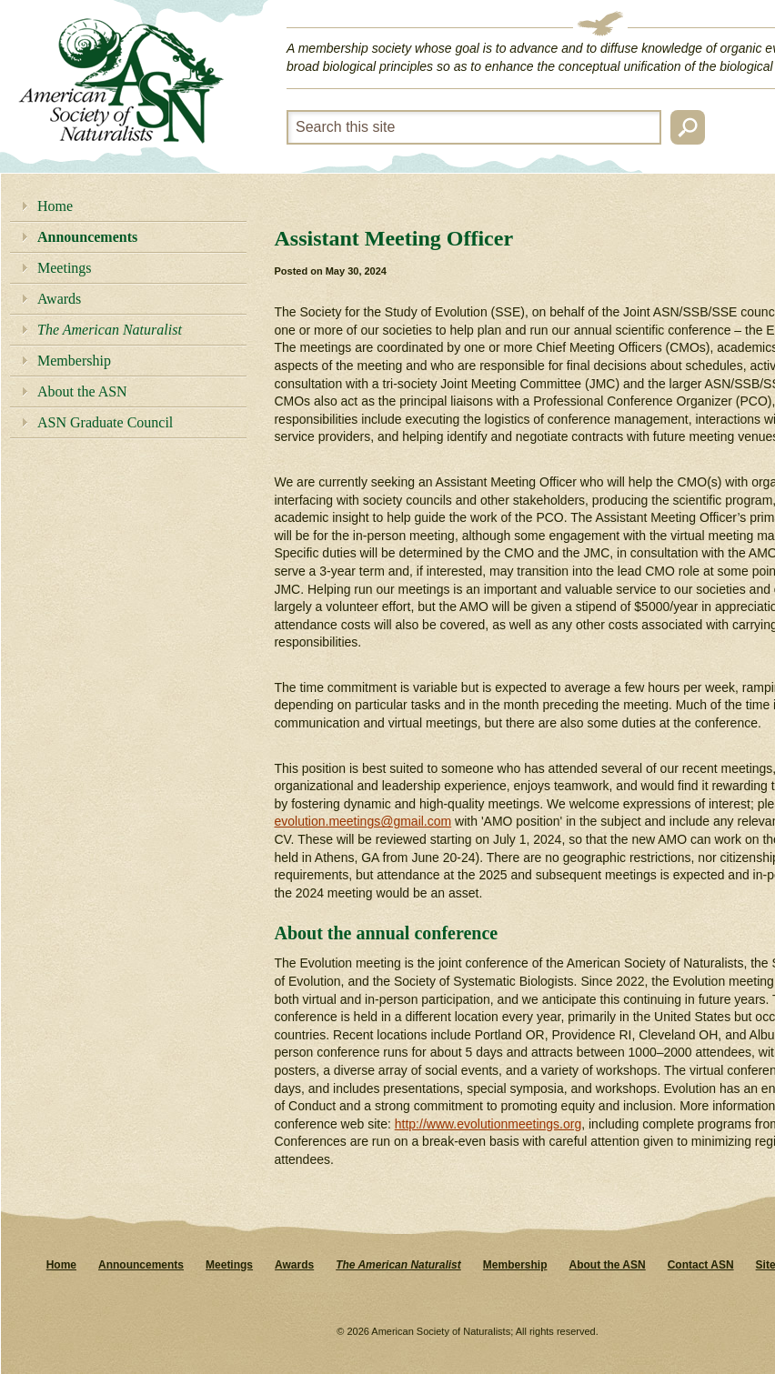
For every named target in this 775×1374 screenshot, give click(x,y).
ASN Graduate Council (105, 422)
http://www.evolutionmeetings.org (488, 1124)
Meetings (64, 268)
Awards (59, 298)
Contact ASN (701, 1265)
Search (687, 127)
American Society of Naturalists (121, 81)
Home (55, 206)
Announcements (87, 237)
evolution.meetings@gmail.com (362, 821)
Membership (74, 360)
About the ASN (82, 391)
